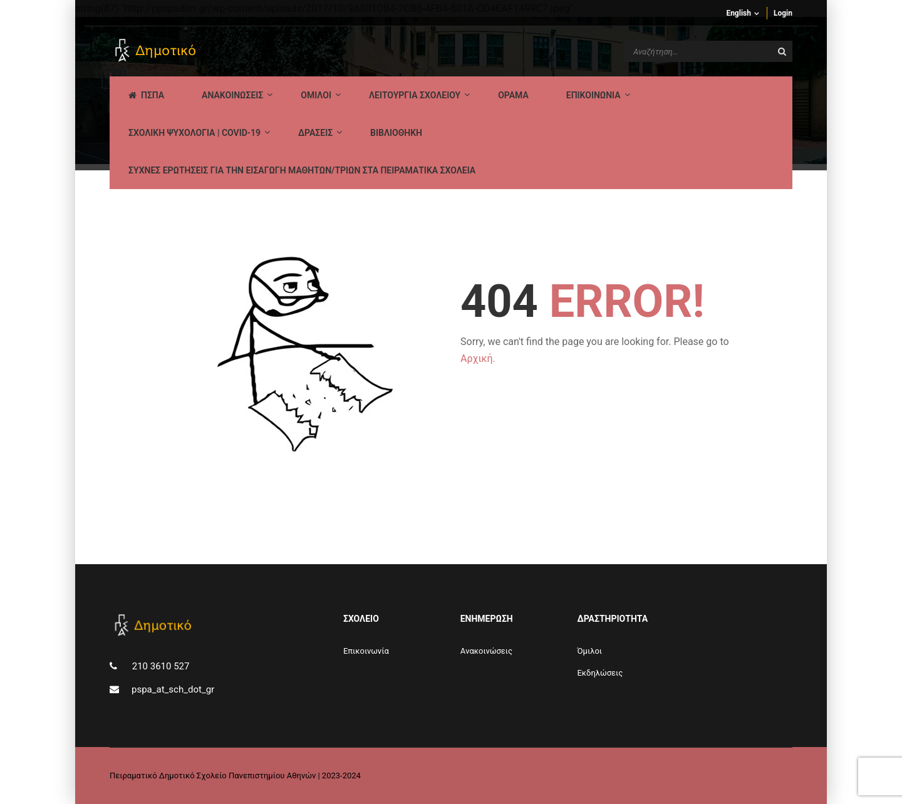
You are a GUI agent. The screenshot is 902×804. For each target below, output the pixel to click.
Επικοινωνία (366, 651)
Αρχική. (477, 358)
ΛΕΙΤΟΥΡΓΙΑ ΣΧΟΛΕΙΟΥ (414, 95)
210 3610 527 (159, 666)
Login (783, 13)
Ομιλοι (316, 95)
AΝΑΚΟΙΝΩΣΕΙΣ (232, 95)
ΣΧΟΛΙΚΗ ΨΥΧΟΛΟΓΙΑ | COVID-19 (194, 133)
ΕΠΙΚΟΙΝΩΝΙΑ (593, 95)
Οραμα (513, 95)
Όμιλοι (589, 651)
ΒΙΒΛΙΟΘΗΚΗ (396, 133)
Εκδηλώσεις (600, 673)
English (738, 13)
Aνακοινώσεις (486, 651)
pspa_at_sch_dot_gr (173, 689)
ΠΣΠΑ (146, 95)
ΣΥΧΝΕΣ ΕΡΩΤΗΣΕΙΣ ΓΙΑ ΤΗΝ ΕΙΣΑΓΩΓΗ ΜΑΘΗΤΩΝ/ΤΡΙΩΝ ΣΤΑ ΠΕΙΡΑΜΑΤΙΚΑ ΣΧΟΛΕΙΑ (301, 170)
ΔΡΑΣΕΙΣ (315, 133)
